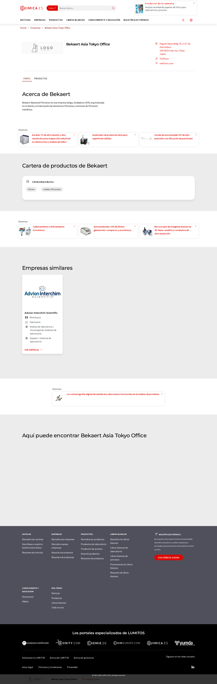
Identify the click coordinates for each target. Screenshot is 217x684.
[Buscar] (113, 8)
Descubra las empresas (63, 539)
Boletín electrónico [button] (136, 20)
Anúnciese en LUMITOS (33, 657)
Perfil (27, 78)
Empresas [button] (40, 20)
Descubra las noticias (32, 539)
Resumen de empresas (63, 557)
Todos (51, 8)
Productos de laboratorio (93, 544)
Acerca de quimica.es (84, 657)
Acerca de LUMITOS (59, 657)
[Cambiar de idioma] (191, 20)
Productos (40, 78)
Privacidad (72, 667)
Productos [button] (56, 20)
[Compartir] (183, 20)
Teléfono (161, 58)
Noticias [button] (25, 20)
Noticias (56, 593)
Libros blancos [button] (75, 20)
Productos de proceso (92, 548)
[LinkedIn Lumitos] (193, 667)
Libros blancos (59, 602)
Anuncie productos (90, 553)
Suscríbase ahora (168, 557)
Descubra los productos (92, 539)
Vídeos (25, 601)
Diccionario (27, 596)
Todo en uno (58, 607)
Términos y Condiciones (50, 667)
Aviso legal (27, 667)
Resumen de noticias (32, 552)
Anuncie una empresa (62, 552)
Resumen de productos (92, 558)
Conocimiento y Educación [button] (104, 20)
